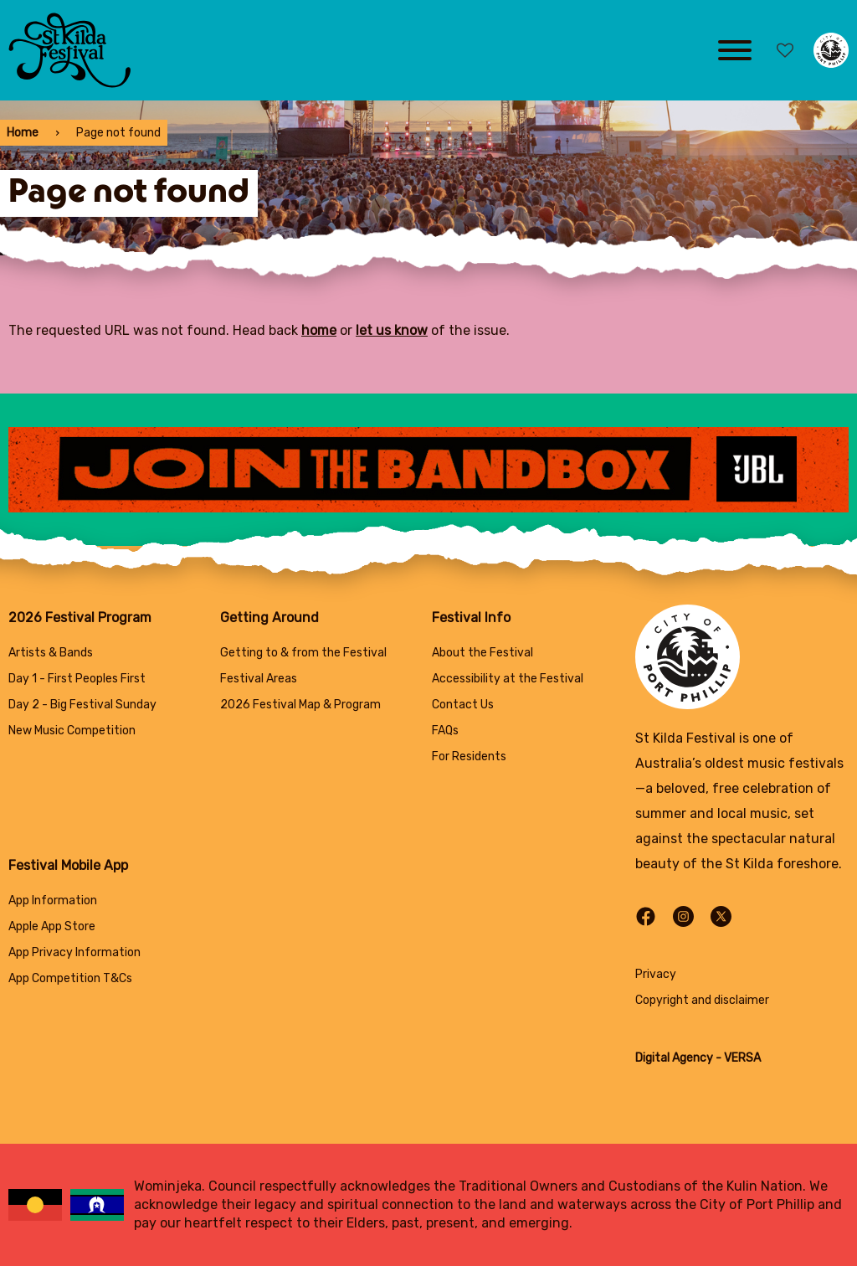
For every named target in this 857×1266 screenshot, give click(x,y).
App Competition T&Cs (70, 978)
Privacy (655, 974)
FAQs (445, 730)
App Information (52, 900)
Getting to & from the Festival (303, 653)
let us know (392, 330)
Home (22, 133)
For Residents (469, 756)
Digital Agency (674, 1058)
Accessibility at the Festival (507, 679)
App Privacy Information (74, 952)
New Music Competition (72, 730)
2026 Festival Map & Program (300, 704)
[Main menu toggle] (735, 50)
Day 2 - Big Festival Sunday (82, 704)
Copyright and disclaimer (702, 1000)
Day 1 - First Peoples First (77, 679)
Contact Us (463, 704)
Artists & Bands (50, 653)
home (318, 330)
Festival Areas (258, 679)
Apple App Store (51, 926)
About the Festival (482, 653)
